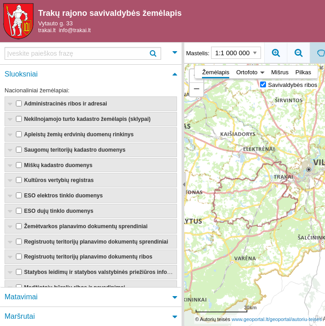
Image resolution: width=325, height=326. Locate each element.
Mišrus (280, 72)
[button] (196, 89)
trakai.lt (47, 31)
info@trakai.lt (75, 31)
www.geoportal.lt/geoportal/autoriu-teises (276, 319)
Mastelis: (223, 53)
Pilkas (303, 72)
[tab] (91, 54)
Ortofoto (246, 72)
